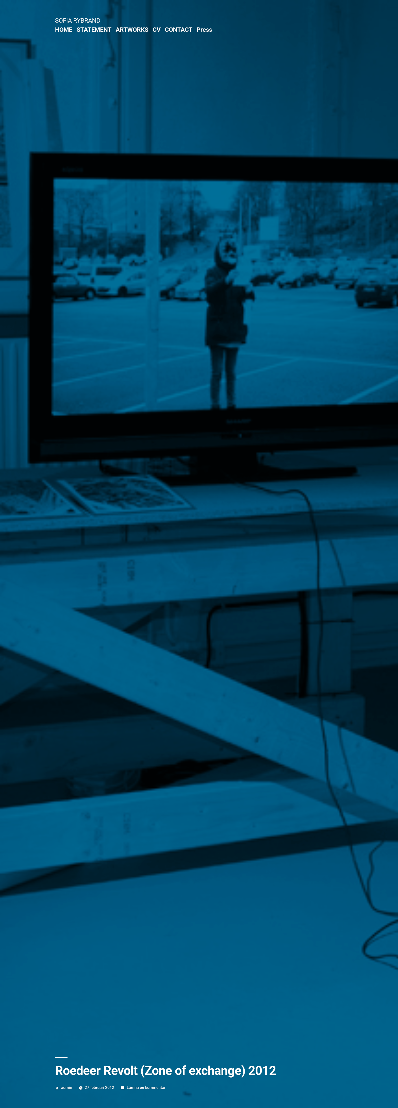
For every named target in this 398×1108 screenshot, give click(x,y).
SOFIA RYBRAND (77, 20)
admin (66, 1087)
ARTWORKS (132, 29)
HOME (63, 29)
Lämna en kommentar (146, 1087)
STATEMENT (94, 29)
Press (204, 29)
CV (156, 29)
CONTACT (178, 29)
